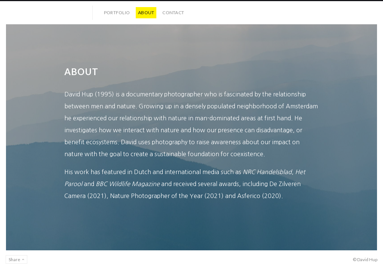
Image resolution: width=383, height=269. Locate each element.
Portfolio (117, 12)
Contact (173, 12)
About (146, 12)
